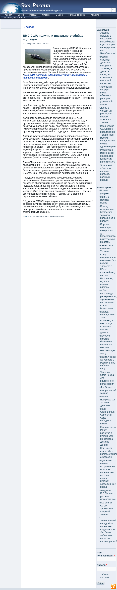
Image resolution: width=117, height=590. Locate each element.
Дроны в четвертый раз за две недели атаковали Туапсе (106, 115)
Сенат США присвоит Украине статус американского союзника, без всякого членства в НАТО (108, 257)
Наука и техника (77, 15)
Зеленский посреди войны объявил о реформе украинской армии (106, 95)
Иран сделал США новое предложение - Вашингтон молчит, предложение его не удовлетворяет (108, 136)
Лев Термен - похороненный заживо (108, 390)
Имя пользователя (106, 554)
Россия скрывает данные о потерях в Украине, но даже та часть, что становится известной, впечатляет (106, 70)
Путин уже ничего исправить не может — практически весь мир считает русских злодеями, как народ (107, 473)
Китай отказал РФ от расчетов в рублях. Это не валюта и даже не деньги (108, 436)
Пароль (102, 565)
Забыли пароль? (104, 576)
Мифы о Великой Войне (104, 199)
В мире (59, 15)
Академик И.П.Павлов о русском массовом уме (108, 495)
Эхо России (35, 5)
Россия (33, 15)
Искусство (95, 15)
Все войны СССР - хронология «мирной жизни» (106, 508)
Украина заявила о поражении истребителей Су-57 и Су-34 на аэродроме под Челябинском (107, 43)
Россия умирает (104, 192)
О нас (35, 17)
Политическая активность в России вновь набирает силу (108, 362)
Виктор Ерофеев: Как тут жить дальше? (107, 401)
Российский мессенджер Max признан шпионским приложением (107, 156)
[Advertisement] (58, 349)
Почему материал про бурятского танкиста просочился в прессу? (107, 213)
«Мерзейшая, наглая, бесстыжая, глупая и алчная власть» (107, 280)
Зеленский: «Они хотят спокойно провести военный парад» (106, 172)
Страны (46, 15)
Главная (8, 15)
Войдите (27, 216)
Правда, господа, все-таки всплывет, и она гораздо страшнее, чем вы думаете (107, 322)
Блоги (21, 15)
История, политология (15, 17)
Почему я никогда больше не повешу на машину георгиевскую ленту (107, 344)
